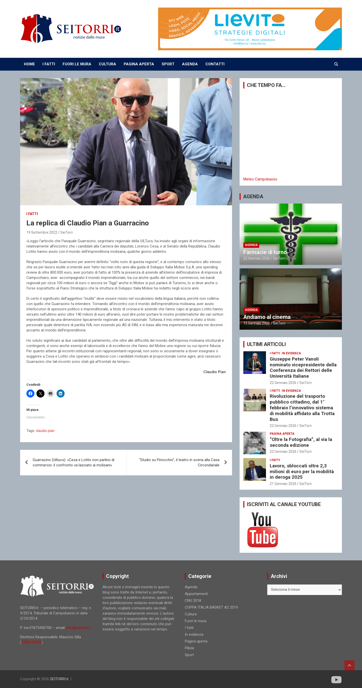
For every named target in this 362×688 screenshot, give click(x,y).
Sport (189, 655)
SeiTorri (66, 232)
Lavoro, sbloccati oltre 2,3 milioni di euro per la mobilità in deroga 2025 (302, 471)
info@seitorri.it (78, 627)
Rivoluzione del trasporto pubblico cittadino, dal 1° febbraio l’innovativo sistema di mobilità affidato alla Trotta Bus (302, 407)
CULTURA (107, 64)
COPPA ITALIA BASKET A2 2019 (211, 607)
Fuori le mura (195, 621)
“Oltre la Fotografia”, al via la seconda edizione (301, 442)
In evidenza (291, 353)
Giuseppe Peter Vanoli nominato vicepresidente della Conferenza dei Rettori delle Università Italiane (303, 367)
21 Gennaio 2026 (283, 484)
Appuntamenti (196, 594)
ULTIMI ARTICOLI (266, 344)
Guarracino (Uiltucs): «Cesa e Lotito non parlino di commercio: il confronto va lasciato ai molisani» (73, 462)
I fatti (32, 214)
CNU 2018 (193, 600)
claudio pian (45, 431)
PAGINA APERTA (139, 64)
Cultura (191, 614)
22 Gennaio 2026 (256, 258)
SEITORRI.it (59, 679)
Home (29, 64)
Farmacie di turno (265, 252)
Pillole (189, 648)
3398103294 (31, 642)
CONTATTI (214, 64)
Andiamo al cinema (267, 317)
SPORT (168, 64)
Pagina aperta (282, 433)
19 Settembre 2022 (41, 232)
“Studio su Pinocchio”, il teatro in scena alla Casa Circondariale (179, 462)
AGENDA (190, 64)
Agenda (251, 245)
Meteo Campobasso (260, 179)
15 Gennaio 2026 (256, 323)
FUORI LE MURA (77, 64)
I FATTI (48, 64)
